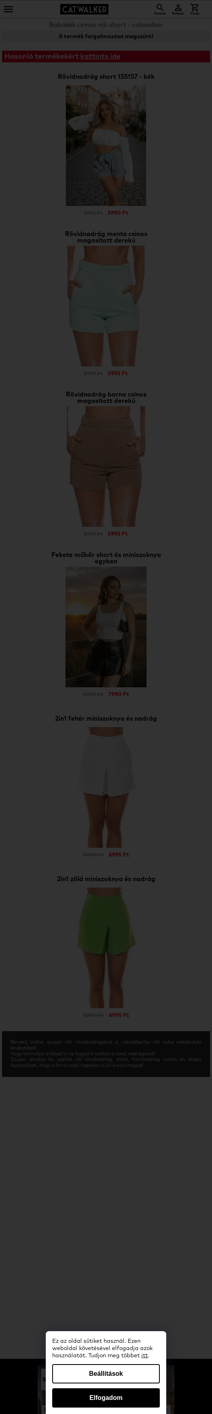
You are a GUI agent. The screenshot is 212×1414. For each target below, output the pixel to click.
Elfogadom (106, 1397)
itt (144, 1356)
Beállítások (106, 1373)
